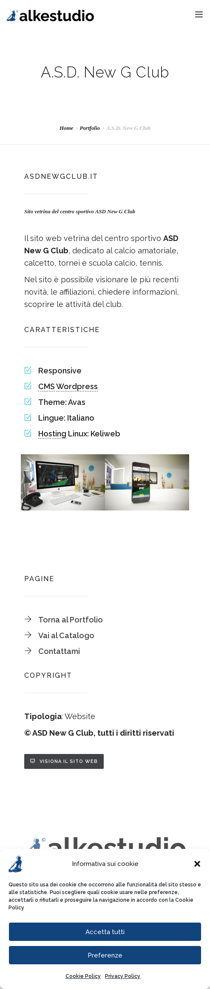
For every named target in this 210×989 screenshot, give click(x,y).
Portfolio (89, 128)
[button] (197, 864)
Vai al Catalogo (66, 635)
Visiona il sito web (69, 761)
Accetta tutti (105, 932)
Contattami (59, 651)
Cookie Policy (83, 976)
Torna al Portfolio (70, 619)
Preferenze (105, 955)
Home (67, 128)
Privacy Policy (122, 976)
